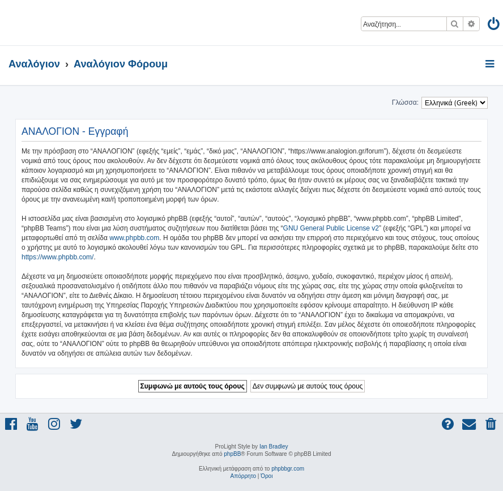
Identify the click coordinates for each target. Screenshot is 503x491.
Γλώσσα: (405, 102)
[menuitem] (494, 26)
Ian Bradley (273, 446)
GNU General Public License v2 (331, 228)
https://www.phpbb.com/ (57, 257)
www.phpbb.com (134, 238)
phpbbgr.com (287, 469)
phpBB (232, 454)
